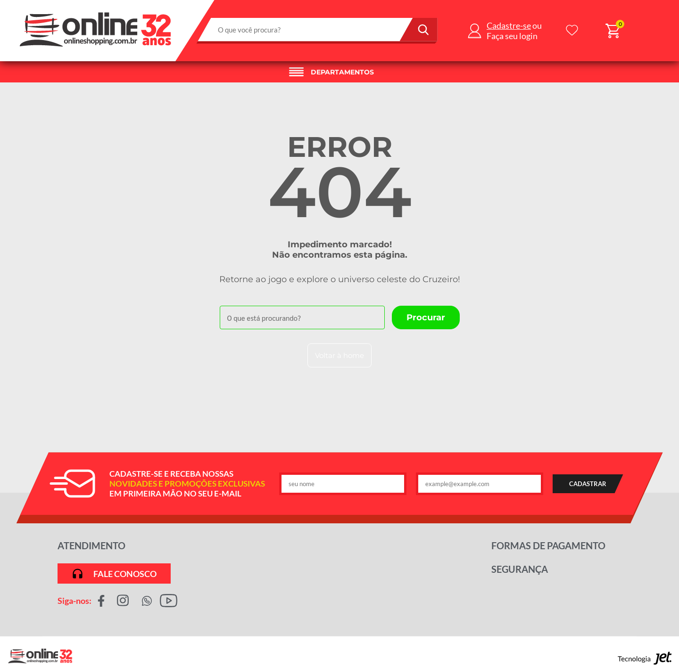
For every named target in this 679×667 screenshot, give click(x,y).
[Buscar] (419, 29)
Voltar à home (339, 355)
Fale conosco (114, 573)
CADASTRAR (587, 484)
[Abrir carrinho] (612, 30)
